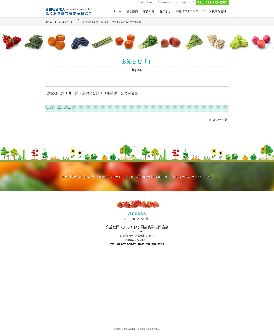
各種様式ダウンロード (190, 11)
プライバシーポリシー (167, 2)
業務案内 (148, 11)
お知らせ (165, 11)
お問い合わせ (146, 2)
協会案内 (132, 11)
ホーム (117, 11)
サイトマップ (187, 2)
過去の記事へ (218, 119)
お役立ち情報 (217, 11)
